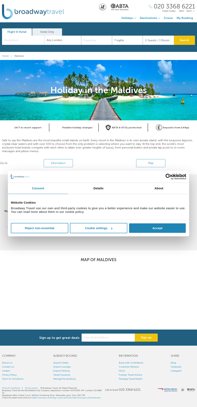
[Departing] (96, 40)
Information (58, 163)
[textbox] (25, 40)
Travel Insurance (61, 374)
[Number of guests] (158, 40)
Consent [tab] (38, 188)
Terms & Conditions (13, 378)
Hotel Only (47, 32)
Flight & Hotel (16, 32)
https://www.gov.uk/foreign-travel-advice (51, 398)
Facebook (176, 366)
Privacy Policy (9, 374)
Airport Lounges (62, 366)
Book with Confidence (131, 362)
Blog (173, 362)
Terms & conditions (11, 388)
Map (150, 163)
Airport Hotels (60, 362)
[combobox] (23, 40)
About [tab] (158, 188)
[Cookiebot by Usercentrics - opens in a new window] (168, 177)
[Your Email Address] (108, 338)
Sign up (146, 337)
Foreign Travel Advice (130, 374)
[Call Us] (172, 6)
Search (184, 40)
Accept (157, 228)
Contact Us (8, 366)
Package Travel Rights (130, 378)
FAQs (122, 370)
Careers (6, 370)
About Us (7, 362)
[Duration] (127, 40)
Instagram (176, 370)
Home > (8, 56)
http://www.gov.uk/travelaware (86, 398)
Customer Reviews (129, 366)
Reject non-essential (39, 228)
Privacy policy (31, 388)
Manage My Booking (64, 378)
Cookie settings (98, 228)
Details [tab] (98, 188)
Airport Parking (61, 370)
